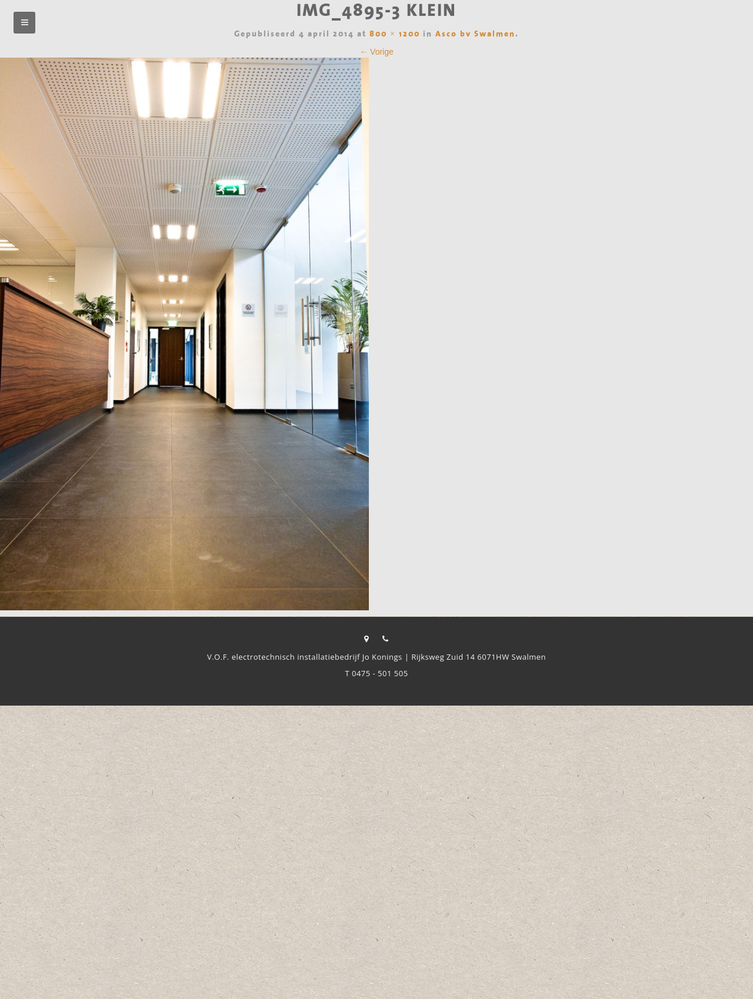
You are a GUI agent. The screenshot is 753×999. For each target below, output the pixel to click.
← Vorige (376, 51)
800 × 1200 (394, 34)
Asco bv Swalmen (475, 34)
